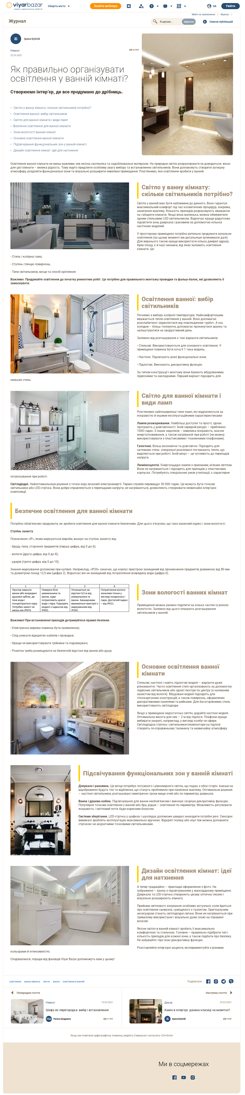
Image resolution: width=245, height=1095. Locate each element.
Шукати (189, 21)
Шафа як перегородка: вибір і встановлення (77, 1010)
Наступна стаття (216, 992)
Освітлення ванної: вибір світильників (40, 114)
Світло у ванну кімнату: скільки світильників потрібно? (52, 108)
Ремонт (15, 50)
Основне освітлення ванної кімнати (38, 138)
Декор (168, 1002)
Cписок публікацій (221, 21)
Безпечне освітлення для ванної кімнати (42, 126)
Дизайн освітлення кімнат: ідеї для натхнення (45, 150)
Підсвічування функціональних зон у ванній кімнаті (50, 144)
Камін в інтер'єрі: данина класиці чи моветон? (197, 1010)
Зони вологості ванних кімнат (34, 132)
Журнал (17, 21)
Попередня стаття (28, 992)
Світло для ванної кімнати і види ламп (40, 120)
